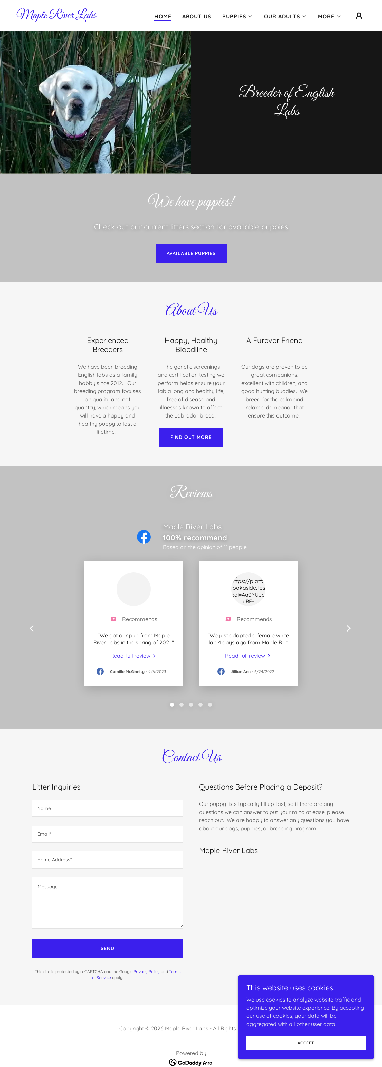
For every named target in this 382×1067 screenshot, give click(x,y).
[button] (237, 16)
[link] (56, 16)
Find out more (190, 437)
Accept (306, 1042)
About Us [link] (196, 16)
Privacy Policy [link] (147, 971)
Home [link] (162, 16)
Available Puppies (191, 253)
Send (107, 948)
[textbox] (107, 808)
